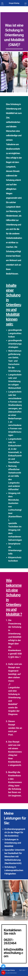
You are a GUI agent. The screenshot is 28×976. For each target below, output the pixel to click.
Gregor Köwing (14, 3)
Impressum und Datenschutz (9, 973)
